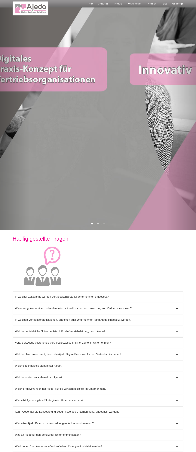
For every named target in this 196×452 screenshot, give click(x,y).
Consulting (104, 4)
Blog (165, 4)
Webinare (153, 4)
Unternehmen (135, 4)
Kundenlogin (177, 4)
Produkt (119, 4)
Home (90, 4)
